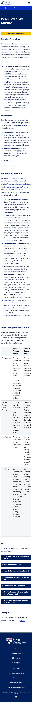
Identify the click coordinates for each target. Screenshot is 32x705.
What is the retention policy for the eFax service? (16, 593)
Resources (4, 15)
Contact (16, 648)
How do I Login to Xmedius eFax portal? (16, 557)
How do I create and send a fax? (16, 571)
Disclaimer (16, 678)
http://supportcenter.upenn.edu (15, 184)
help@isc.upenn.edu (15, 187)
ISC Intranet (16, 658)
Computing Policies (16, 654)
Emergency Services (16, 683)
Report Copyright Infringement (16, 688)
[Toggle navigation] (29, 3)
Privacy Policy (16, 669)
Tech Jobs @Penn (16, 663)
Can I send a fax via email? (14, 586)
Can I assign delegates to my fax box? (16, 578)
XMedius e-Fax (10, 166)
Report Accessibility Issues (16, 674)
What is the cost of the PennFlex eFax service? (16, 601)
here (22, 620)
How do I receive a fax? (13, 565)
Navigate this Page (16, 33)
